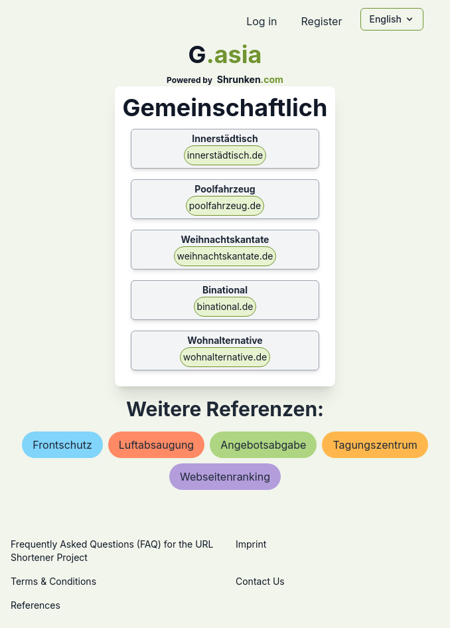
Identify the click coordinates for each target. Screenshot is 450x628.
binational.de (225, 306)
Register (321, 21)
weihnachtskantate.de (225, 256)
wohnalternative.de (225, 356)
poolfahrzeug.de (225, 205)
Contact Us (260, 581)
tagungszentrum (375, 444)
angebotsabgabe (263, 444)
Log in (261, 21)
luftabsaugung (156, 444)
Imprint (251, 544)
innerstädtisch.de (225, 155)
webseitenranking (225, 476)
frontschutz (62, 444)
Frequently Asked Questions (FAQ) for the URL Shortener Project (112, 550)
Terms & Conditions (53, 581)
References (35, 605)
